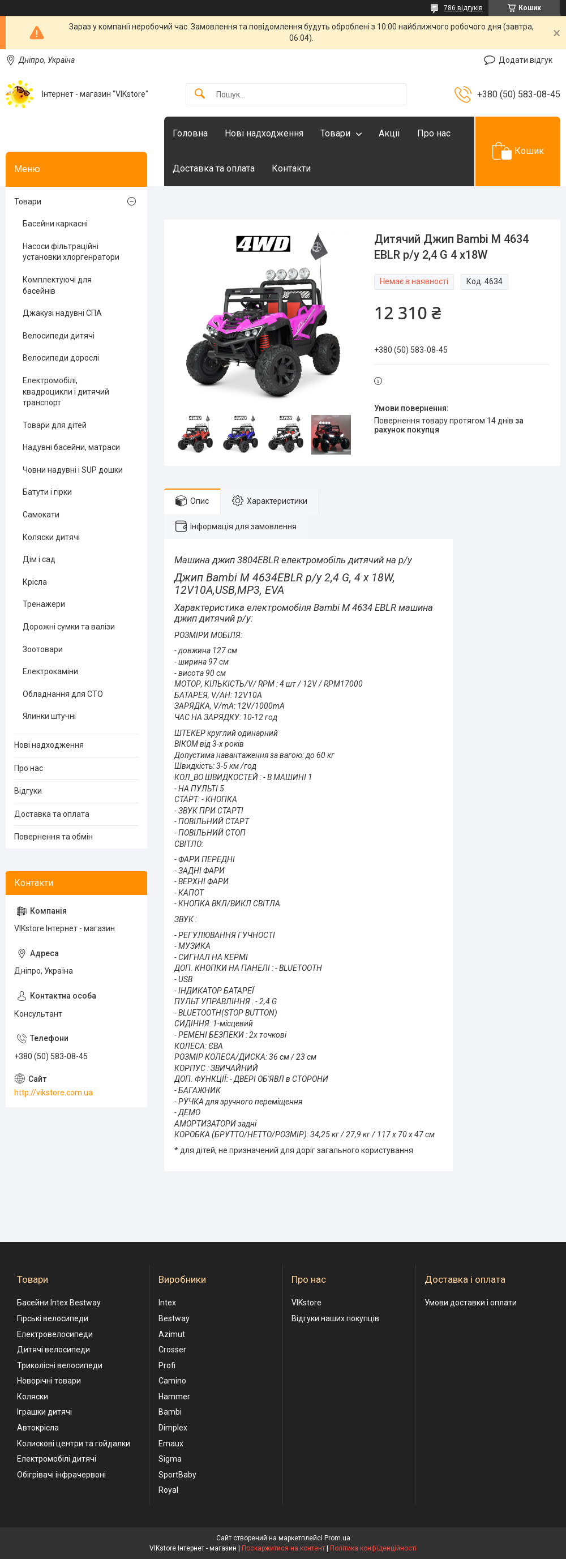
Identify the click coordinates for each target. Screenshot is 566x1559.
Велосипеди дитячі (59, 335)
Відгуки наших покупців (335, 1318)
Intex (167, 1302)
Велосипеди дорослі (61, 357)
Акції (389, 133)
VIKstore (306, 1302)
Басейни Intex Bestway (59, 1302)
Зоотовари (43, 649)
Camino (172, 1380)
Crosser (172, 1349)
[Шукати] (200, 94)
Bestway (174, 1318)
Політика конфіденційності (373, 1548)
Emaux (170, 1443)
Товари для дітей (55, 425)
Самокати (41, 514)
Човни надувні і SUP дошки (73, 469)
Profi (166, 1365)
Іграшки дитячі (44, 1411)
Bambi (170, 1411)
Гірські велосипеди (52, 1318)
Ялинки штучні (49, 716)
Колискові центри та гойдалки (73, 1443)
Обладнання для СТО (63, 694)
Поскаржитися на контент (283, 1548)
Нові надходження (264, 133)
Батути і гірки (47, 491)
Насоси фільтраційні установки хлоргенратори (71, 252)
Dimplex (172, 1427)
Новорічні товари (49, 1380)
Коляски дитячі (51, 537)
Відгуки (28, 790)
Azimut (171, 1334)
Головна (190, 133)
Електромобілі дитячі (56, 1458)
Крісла (35, 581)
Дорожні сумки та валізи (69, 626)
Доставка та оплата (214, 168)
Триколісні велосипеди (59, 1365)
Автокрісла (38, 1427)
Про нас (434, 133)
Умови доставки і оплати (470, 1302)
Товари (335, 133)
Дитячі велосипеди (53, 1349)
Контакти (291, 168)
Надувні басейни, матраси (71, 447)
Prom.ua (337, 1538)
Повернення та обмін (53, 836)
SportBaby (177, 1474)
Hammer (174, 1396)
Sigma (170, 1458)
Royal (168, 1489)
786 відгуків (463, 8)
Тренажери (44, 604)
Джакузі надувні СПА (62, 313)
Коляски (32, 1396)
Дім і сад (39, 559)
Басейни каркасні (55, 223)
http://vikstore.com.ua (53, 1092)
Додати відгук (525, 60)
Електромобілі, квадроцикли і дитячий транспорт (66, 391)
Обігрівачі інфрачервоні (61, 1474)
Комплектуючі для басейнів (57, 285)
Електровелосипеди (55, 1334)
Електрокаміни (50, 671)
